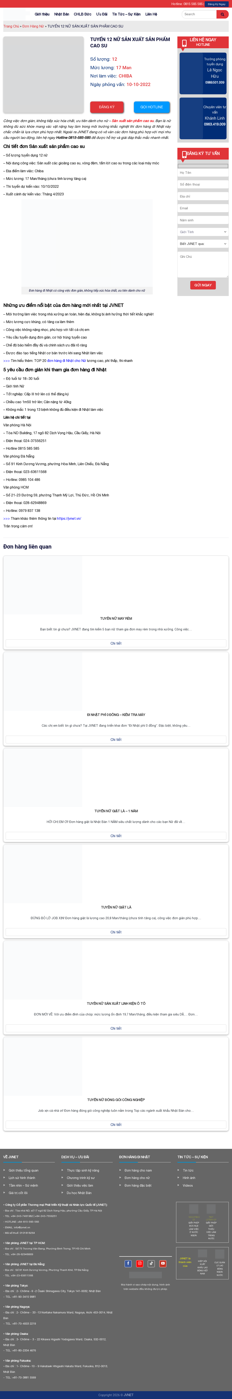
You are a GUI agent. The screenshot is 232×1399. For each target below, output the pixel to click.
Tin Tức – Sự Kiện (126, 14)
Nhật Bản (61, 14)
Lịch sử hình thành (22, 1178)
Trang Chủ (12, 26)
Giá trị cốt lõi (18, 1193)
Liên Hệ (151, 14)
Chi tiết (116, 643)
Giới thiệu (42, 14)
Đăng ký (107, 107)
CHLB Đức (82, 14)
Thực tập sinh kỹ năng (83, 1170)
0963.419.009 (214, 124)
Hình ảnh (189, 1178)
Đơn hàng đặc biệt (138, 1185)
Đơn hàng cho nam (138, 1170)
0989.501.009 (214, 82)
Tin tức (188, 1170)
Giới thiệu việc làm (80, 1185)
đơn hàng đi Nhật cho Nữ (66, 361)
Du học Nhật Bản (79, 1193)
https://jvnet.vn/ (69, 518)
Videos (188, 1185)
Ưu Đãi (101, 14)
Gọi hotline (151, 107)
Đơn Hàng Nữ (34, 26)
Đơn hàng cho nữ (137, 1178)
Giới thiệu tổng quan (23, 1170)
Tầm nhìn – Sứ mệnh (23, 1185)
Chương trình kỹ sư (81, 1178)
